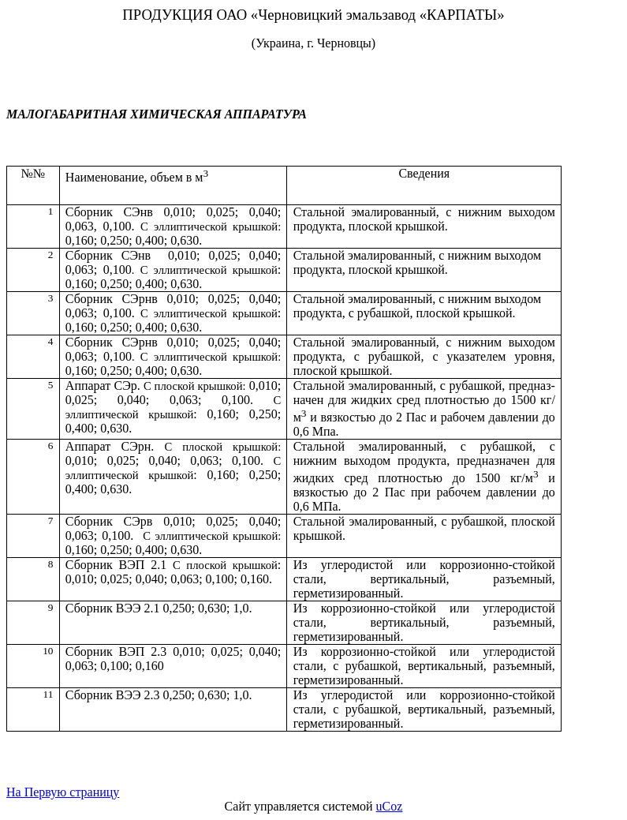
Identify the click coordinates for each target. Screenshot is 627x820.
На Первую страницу (62, 792)
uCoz (389, 806)
